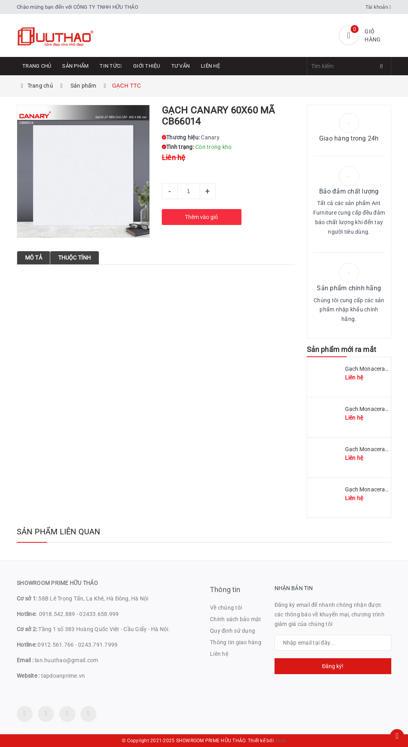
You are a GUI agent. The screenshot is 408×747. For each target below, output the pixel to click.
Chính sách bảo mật (235, 619)
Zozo (280, 740)
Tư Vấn (180, 66)
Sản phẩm (75, 66)
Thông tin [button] (225, 589)
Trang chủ (36, 66)
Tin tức (111, 66)
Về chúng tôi (226, 607)
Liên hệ (210, 66)
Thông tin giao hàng (235, 642)
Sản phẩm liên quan (58, 531)
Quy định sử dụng (232, 631)
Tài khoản (378, 7)
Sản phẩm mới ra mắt (341, 349)
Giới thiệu (146, 66)
